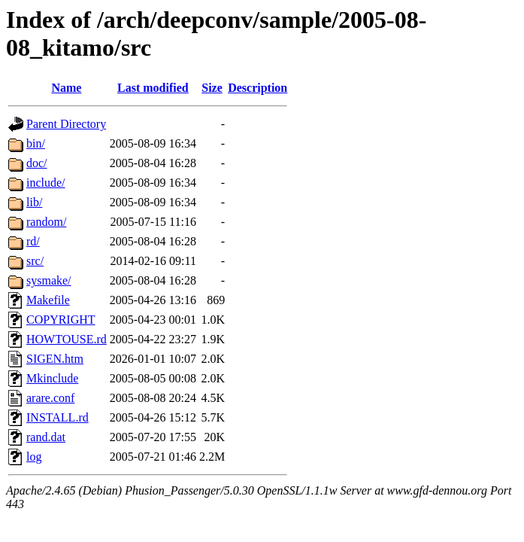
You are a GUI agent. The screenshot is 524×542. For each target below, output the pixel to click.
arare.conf (50, 397)
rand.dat (45, 437)
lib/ (34, 202)
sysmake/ (48, 280)
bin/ (35, 143)
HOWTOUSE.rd (66, 339)
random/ (46, 221)
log (33, 456)
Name (66, 87)
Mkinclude (52, 378)
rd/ (33, 241)
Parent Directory (66, 123)
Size (212, 87)
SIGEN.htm (54, 358)
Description (257, 87)
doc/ (36, 163)
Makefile (48, 300)
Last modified (153, 87)
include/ (45, 182)
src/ (35, 260)
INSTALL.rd (57, 417)
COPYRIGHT (60, 319)
